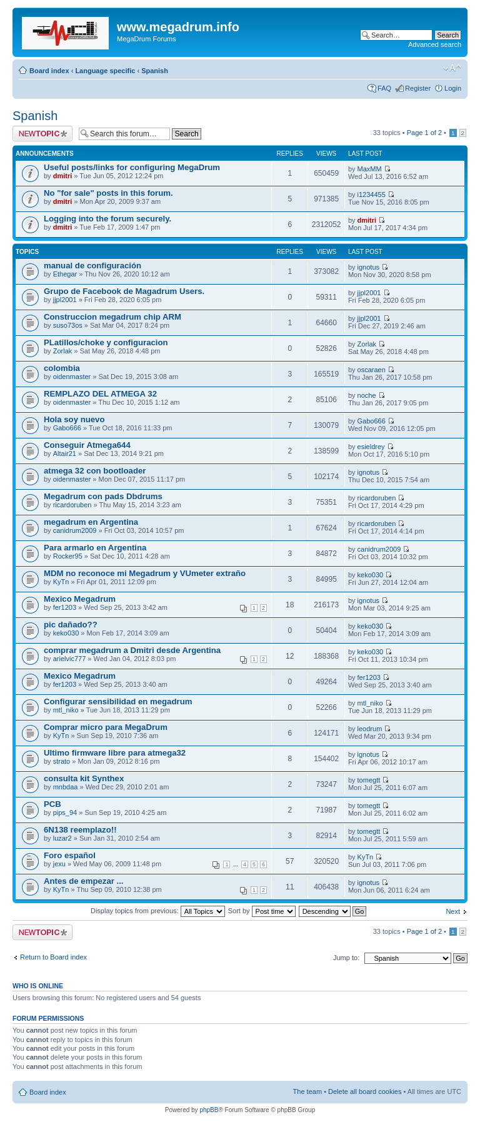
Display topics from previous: (158, 910)
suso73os (67, 325)
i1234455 (372, 194)
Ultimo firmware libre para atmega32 (115, 752)
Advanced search (434, 44)
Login (452, 88)
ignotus (368, 267)
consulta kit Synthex (84, 778)
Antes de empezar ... (84, 881)
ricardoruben (72, 505)
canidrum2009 (75, 530)
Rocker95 (67, 556)
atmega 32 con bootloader (95, 470)
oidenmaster (72, 376)
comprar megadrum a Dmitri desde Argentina (132, 650)
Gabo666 (67, 428)
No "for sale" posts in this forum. (108, 193)
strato (62, 761)
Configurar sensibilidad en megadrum (118, 701)
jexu (59, 864)
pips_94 (65, 812)
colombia (62, 368)
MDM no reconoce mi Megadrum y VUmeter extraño (145, 573)
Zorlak (62, 351)
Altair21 (64, 453)
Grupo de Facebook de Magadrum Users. (124, 291)
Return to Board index (53, 957)
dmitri (62, 176)
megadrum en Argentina (91, 522)
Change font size (452, 68)
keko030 (371, 575)
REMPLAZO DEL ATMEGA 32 (100, 393)
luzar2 (62, 838)
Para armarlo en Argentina (95, 547)
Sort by (262, 910)
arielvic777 (69, 658)
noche (367, 395)
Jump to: (346, 957)
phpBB (208, 1109)
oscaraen (372, 369)
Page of (424, 132)
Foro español (70, 855)
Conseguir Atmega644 (87, 445)
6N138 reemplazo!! (80, 829)
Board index (49, 70)
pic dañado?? (71, 624)
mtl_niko (66, 710)
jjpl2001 (65, 299)
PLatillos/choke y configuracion (106, 342)
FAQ (384, 88)
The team (307, 1091)
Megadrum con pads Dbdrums (103, 496)
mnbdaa (65, 787)
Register (418, 88)
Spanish (154, 70)
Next (453, 911)
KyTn (61, 581)
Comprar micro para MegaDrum (106, 727)
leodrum (370, 728)
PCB (52, 804)
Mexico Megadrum (80, 599)
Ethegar (65, 274)
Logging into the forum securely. (107, 218)
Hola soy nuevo (74, 419)
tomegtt (369, 780)
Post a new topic (42, 133)
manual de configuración (92, 265)
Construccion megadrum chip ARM (112, 317)
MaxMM (370, 169)
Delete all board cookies (364, 1091)
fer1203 (64, 607)
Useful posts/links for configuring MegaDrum (132, 167)
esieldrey (371, 446)
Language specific (105, 70)
